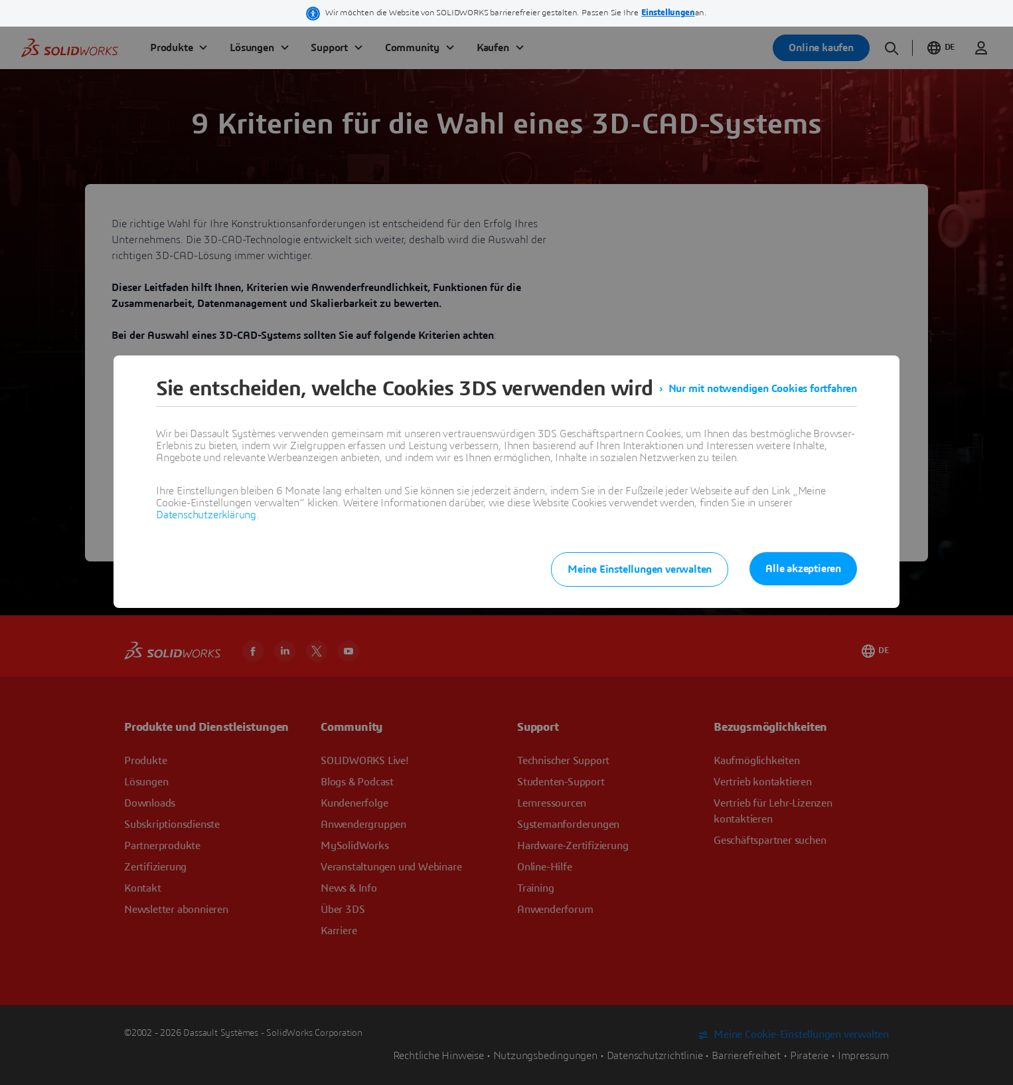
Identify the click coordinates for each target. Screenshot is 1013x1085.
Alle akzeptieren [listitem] (803, 568)
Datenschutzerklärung (206, 515)
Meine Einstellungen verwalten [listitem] (640, 569)
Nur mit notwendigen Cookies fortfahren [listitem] (762, 388)
